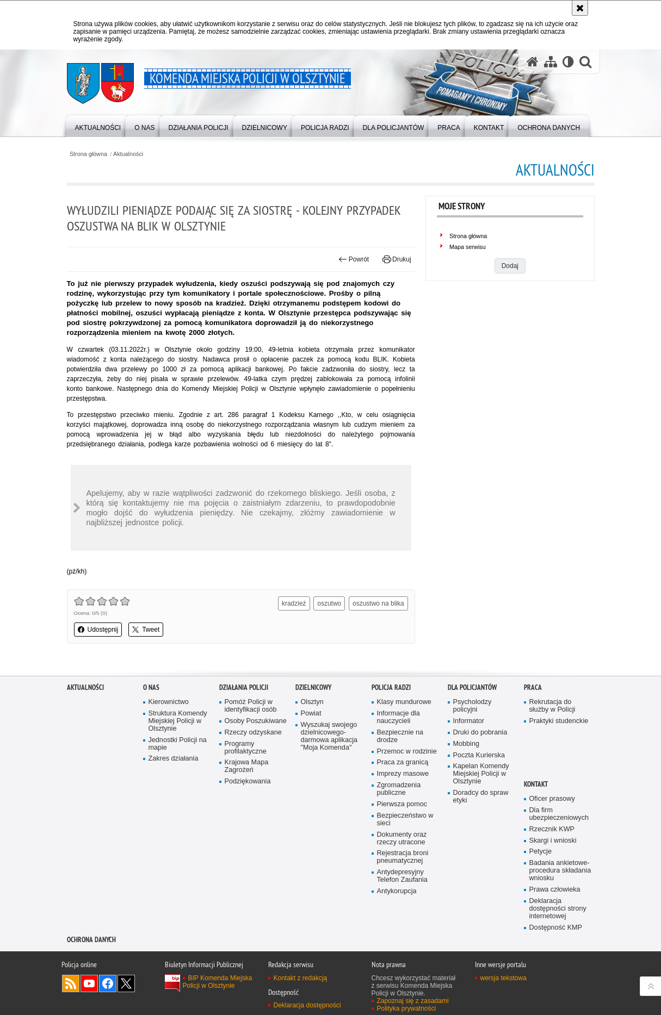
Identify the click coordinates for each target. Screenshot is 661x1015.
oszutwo (329, 603)
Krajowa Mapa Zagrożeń (247, 766)
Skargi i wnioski (553, 840)
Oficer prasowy (552, 798)
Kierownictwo (169, 702)
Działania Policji (243, 687)
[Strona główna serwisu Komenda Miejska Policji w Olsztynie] (533, 61)
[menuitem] (98, 125)
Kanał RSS (70, 983)
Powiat (311, 713)
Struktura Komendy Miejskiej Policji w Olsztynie (178, 721)
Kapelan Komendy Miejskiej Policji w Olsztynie (481, 774)
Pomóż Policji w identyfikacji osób (251, 706)
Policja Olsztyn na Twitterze (126, 983)
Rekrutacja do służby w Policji (552, 706)
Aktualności (128, 154)
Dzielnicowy (313, 687)
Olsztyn (312, 702)
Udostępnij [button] (98, 629)
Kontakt (536, 784)
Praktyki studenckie (559, 721)
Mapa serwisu (467, 247)
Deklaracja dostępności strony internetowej (557, 909)
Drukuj (396, 259)
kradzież (294, 603)
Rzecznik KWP (551, 829)
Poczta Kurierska (479, 755)
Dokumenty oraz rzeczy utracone (402, 838)
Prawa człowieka (554, 889)
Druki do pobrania (480, 732)
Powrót (353, 259)
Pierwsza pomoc (402, 804)
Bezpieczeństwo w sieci (405, 819)
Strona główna (88, 154)
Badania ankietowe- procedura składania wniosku (560, 871)
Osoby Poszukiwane (256, 721)
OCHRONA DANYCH (91, 939)
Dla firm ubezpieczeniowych (559, 814)
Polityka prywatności (406, 1008)
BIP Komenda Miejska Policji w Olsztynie (217, 981)
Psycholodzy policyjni (472, 706)
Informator (469, 721)
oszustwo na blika (378, 603)
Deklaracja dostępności (307, 1005)
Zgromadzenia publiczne (399, 789)
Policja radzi (391, 687)
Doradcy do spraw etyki (481, 796)
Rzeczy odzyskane (253, 732)
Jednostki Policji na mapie (178, 744)
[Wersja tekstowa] (568, 61)
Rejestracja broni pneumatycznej (403, 857)
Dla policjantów (472, 687)
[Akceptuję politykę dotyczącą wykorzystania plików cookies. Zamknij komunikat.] (580, 8)
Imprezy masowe (403, 773)
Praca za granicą (403, 762)
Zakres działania (174, 758)
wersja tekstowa (503, 978)
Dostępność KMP (556, 927)
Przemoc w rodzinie (407, 751)
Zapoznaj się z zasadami (413, 1001)
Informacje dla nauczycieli (398, 717)
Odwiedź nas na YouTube (89, 983)
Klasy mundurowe (404, 702)
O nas (151, 687)
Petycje (540, 851)
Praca (533, 687)
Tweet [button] (145, 629)
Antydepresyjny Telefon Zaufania (402, 876)
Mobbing (466, 744)
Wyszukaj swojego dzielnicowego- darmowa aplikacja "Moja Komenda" (329, 736)
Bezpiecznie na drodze (400, 736)
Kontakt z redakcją (301, 978)
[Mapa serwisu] (550, 61)
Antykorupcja (397, 891)
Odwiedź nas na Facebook (107, 983)
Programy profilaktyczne (246, 747)
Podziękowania (248, 781)
